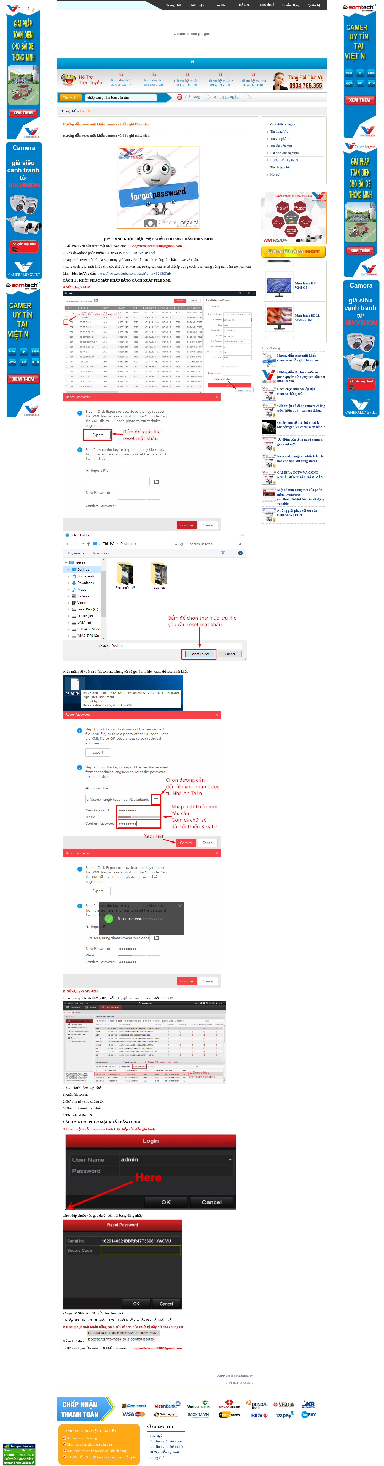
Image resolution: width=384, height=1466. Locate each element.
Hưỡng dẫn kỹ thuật (165, 1452)
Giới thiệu (196, 5)
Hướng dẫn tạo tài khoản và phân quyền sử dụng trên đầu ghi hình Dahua (301, 376)
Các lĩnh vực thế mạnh (166, 1446)
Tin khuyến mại (281, 146)
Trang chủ (173, 5)
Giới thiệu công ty (282, 124)
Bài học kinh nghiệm (284, 153)
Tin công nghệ (280, 167)
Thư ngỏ (156, 1435)
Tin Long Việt (279, 131)
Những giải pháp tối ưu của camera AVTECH (297, 513)
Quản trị (314, 5)
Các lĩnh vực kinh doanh (168, 1441)
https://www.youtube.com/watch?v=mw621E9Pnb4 (135, 273)
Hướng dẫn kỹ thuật (284, 160)
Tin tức (220, 5)
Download (267, 5)
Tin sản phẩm (279, 139)
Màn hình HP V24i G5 (305, 290)
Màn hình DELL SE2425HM (307, 322)
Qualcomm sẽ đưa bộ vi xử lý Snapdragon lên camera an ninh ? (301, 425)
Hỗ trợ (244, 5)
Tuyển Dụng (291, 5)
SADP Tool (147, 253)
